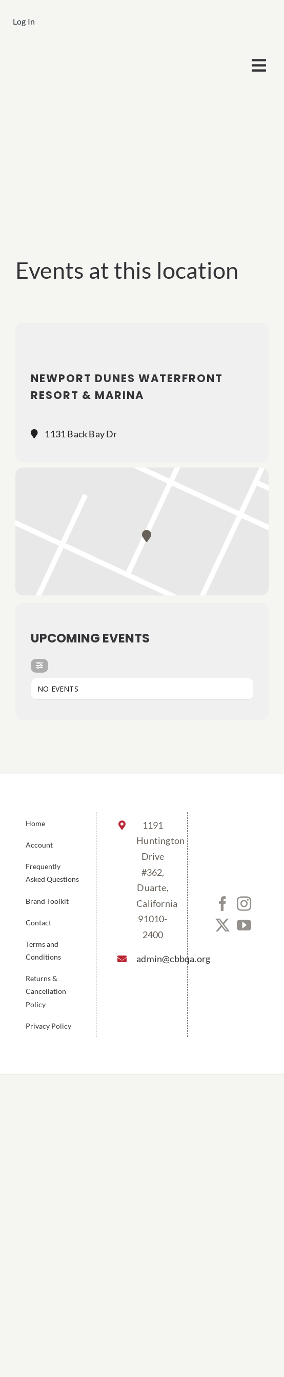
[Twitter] (222, 925)
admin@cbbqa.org (152, 958)
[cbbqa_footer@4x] (77, 53)
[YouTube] (244, 925)
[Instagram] (244, 904)
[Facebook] (222, 904)
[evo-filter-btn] (39, 666)
